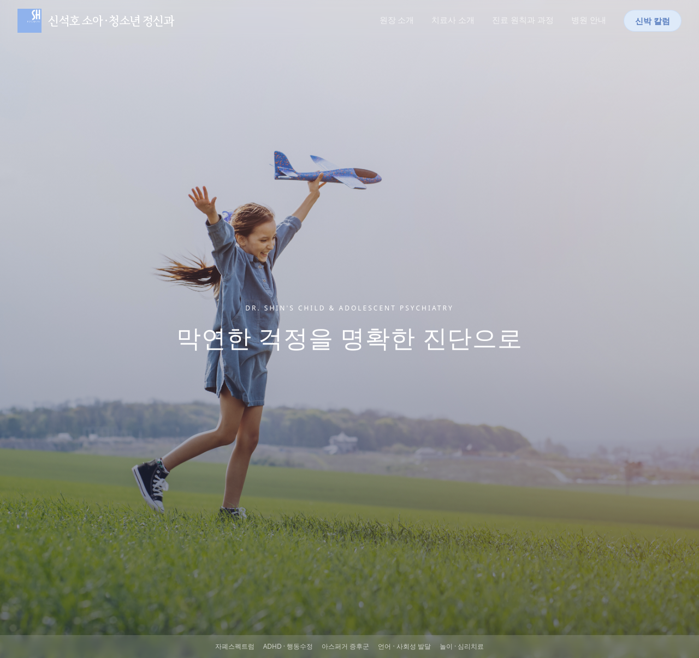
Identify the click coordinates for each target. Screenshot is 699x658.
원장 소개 (397, 19)
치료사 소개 (453, 19)
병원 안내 (588, 19)
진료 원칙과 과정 (523, 19)
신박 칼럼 (652, 20)
